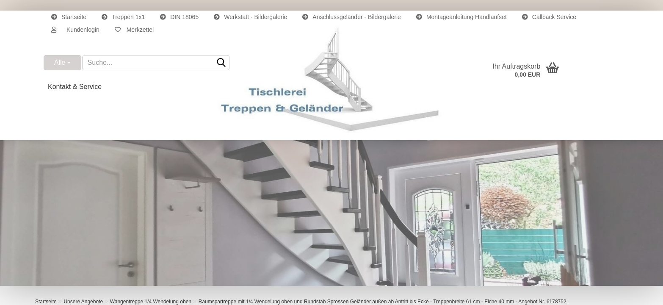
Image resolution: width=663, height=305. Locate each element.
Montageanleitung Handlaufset (461, 17)
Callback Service (549, 17)
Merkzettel (134, 29)
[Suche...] (62, 62)
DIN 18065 (179, 17)
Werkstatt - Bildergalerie (250, 17)
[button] (75, 29)
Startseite (68, 17)
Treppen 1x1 (123, 17)
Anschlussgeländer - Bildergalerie (351, 17)
